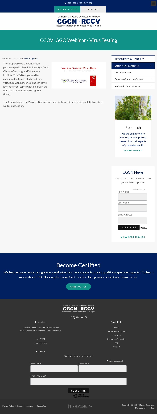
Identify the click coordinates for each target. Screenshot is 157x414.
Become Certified (67, 9)
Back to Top (41, 406)
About (116, 327)
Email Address (126, 214)
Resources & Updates (116, 339)
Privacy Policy (8, 406)
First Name (123, 191)
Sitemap (29, 406)
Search (20, 406)
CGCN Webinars (123, 72)
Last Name (123, 202)
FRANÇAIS (93, 9)
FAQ (117, 343)
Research (116, 335)
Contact (116, 347)
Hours (41, 351)
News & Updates (31, 58)
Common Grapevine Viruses (129, 79)
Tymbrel (151, 408)
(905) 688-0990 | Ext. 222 (79, 3)
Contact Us (78, 286)
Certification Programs (116, 331)
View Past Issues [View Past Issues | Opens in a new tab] (132, 237)
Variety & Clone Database (127, 85)
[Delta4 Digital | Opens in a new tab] (80, 406)
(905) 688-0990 (40, 343)
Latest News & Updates (127, 65)
